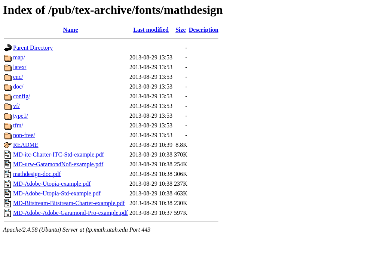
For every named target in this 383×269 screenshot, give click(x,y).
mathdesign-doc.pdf (37, 174)
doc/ (18, 86)
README (26, 145)
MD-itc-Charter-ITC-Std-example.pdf (58, 154)
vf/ (16, 106)
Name (70, 30)
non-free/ (24, 135)
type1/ (20, 115)
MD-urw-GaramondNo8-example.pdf (58, 164)
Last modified (151, 30)
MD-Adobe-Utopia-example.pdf (52, 183)
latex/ (20, 67)
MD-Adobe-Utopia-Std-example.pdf (57, 193)
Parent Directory (33, 47)
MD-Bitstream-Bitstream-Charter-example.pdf (69, 203)
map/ (19, 57)
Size (180, 30)
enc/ (18, 77)
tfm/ (18, 125)
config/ (21, 96)
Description (203, 30)
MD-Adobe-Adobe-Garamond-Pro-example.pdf (70, 213)
